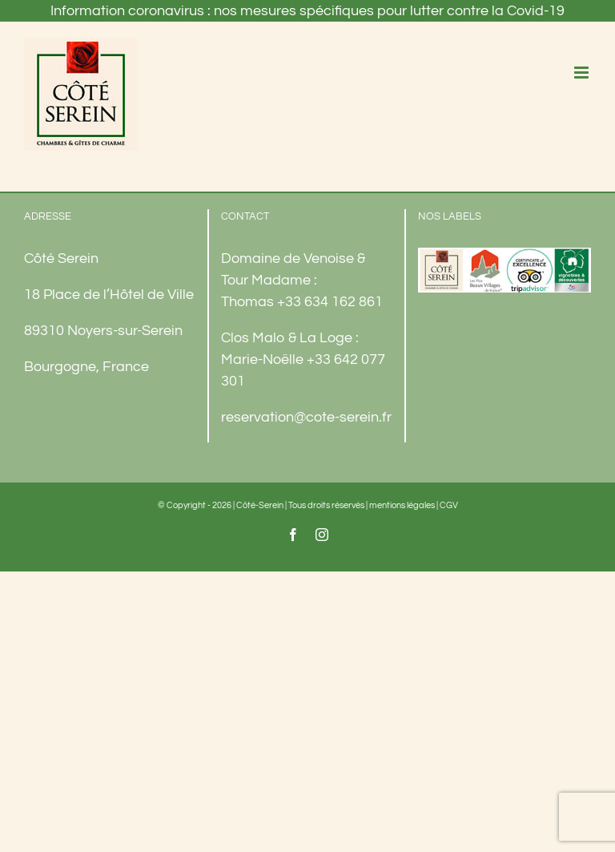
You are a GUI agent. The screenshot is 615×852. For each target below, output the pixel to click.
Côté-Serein (259, 505)
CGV (449, 505)
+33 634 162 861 (330, 301)
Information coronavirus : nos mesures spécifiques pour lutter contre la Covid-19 (307, 10)
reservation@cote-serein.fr (306, 417)
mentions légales (402, 505)
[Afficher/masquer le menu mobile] (582, 72)
